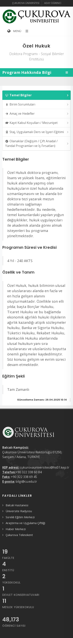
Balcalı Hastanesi (17, 505)
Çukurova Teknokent (19, 535)
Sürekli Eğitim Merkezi (20, 517)
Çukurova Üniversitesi (25, 3)
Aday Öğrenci (52, 3)
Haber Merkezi (16, 529)
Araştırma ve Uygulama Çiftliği (25, 523)
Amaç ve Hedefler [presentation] (37, 113)
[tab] (36, 95)
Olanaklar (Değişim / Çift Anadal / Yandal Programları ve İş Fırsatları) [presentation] (37, 143)
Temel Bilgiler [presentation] (37, 95)
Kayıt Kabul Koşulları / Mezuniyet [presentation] (37, 123)
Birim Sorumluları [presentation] (37, 104)
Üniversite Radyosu (19, 511)
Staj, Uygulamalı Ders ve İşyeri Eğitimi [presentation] (37, 132)
